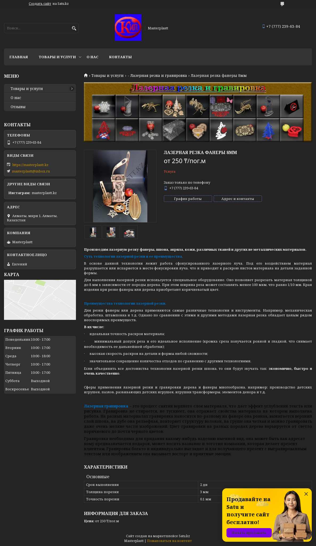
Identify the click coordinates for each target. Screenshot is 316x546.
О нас (92, 56)
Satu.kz (184, 536)
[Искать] (74, 28)
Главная (18, 56)
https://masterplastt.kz (30, 165)
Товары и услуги (57, 56)
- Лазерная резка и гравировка (157, 75)
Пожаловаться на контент (169, 541)
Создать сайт (40, 4)
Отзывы (18, 106)
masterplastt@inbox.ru (31, 171)
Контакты (120, 56)
